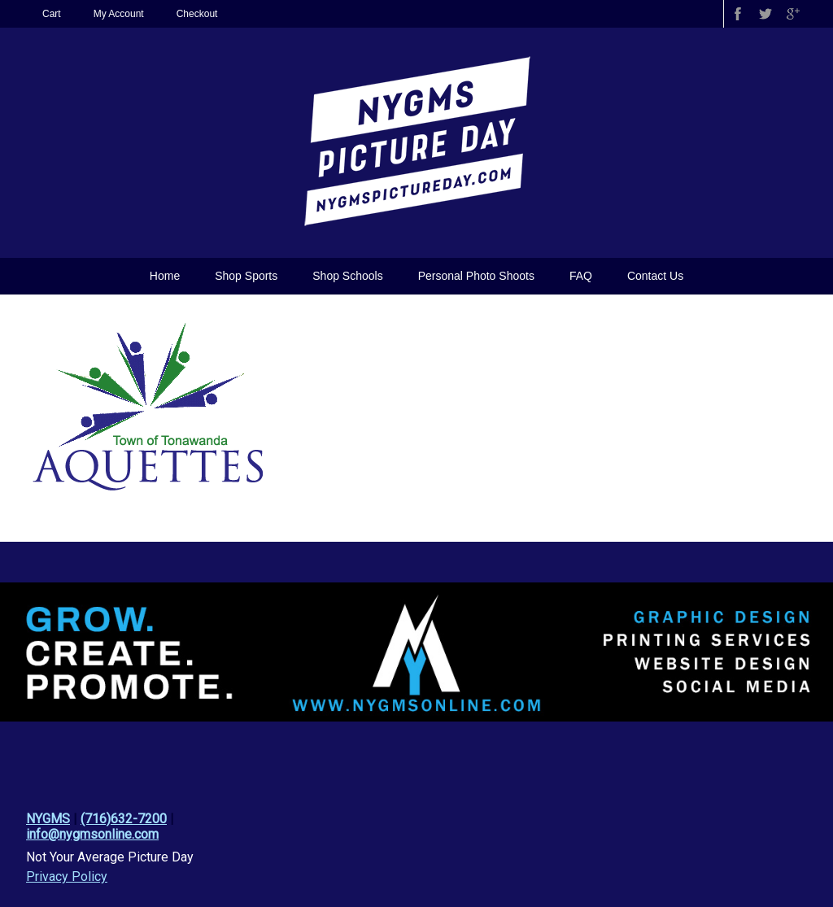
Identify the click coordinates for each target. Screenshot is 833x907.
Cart (51, 14)
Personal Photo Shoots (476, 275)
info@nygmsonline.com (92, 834)
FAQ (580, 275)
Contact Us (655, 275)
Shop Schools (347, 275)
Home (165, 275)
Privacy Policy (66, 876)
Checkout (197, 14)
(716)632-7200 (124, 818)
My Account (119, 14)
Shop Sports (246, 275)
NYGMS (48, 818)
